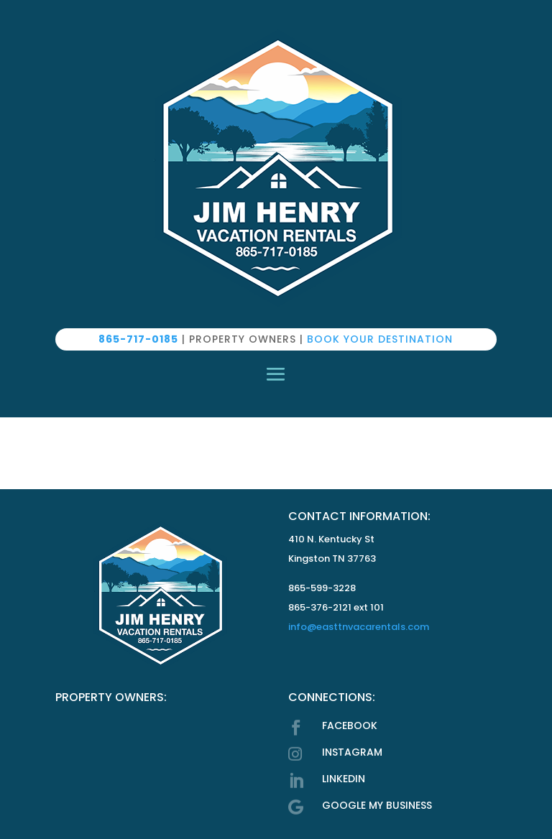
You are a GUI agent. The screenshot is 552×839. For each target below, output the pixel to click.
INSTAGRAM (352, 752)
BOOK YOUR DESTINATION (380, 339)
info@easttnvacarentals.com (358, 627)
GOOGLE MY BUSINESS (377, 805)
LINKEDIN (343, 778)
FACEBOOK (349, 725)
